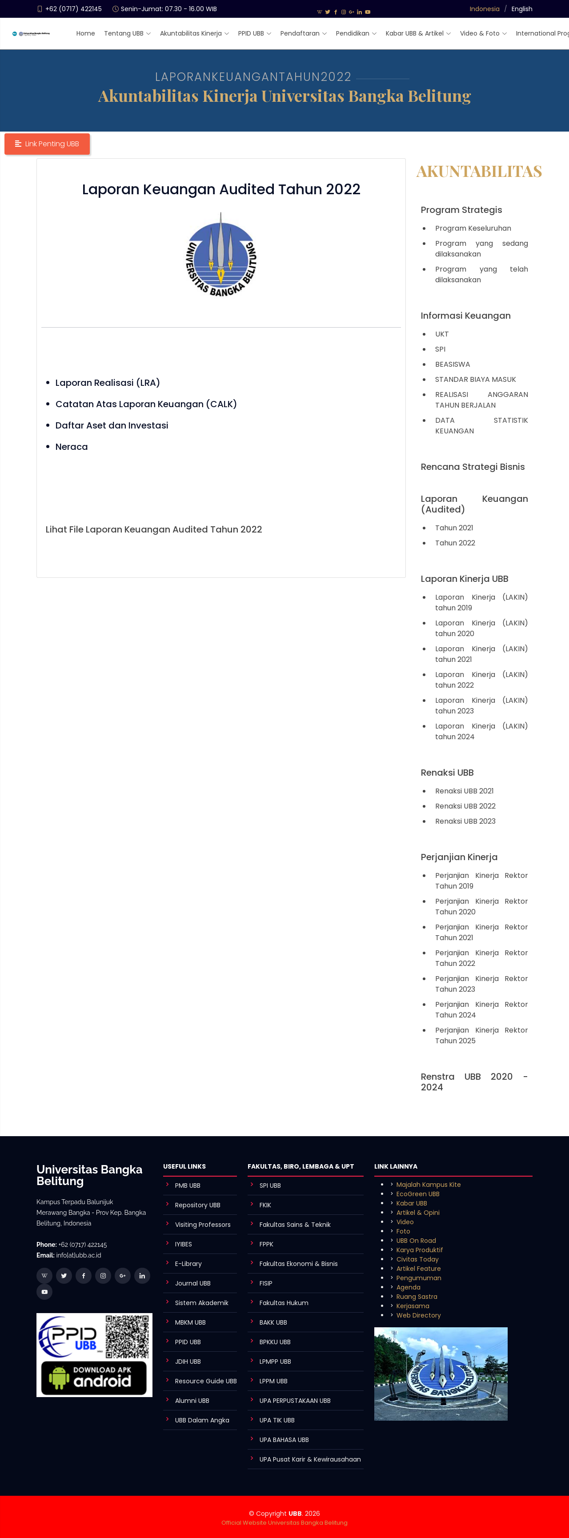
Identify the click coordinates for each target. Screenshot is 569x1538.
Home (85, 33)
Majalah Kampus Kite (429, 1184)
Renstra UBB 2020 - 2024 (474, 1081)
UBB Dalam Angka (202, 1420)
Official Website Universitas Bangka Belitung (284, 1522)
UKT (442, 334)
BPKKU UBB (275, 1342)
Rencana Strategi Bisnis (473, 467)
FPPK (266, 1244)
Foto (403, 1231)
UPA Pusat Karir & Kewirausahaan (310, 1459)
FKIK (265, 1205)
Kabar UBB (412, 1203)
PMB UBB (187, 1185)
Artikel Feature (419, 1268)
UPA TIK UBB (277, 1420)
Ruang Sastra (417, 1296)
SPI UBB (270, 1185)
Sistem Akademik (201, 1302)
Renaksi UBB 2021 (464, 791)
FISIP (266, 1283)
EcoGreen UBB (418, 1194)
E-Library (188, 1263)
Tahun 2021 (454, 528)
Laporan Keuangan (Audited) (474, 504)
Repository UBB (197, 1205)
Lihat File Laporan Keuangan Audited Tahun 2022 (154, 529)
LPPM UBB (274, 1381)
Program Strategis (461, 210)
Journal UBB (193, 1283)
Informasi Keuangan (466, 315)
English (522, 8)
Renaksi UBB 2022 (465, 806)
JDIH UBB (188, 1361)
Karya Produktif (420, 1250)
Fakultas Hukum (284, 1302)
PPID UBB (188, 1342)
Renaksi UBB (447, 772)
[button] (47, 144)
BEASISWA (452, 364)
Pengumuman (419, 1278)
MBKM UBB (190, 1322)
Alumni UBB (192, 1400)
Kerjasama (413, 1306)
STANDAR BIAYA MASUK (475, 379)
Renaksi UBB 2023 (465, 821)
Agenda (409, 1287)
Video (405, 1222)
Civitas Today (418, 1259)
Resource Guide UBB (206, 1381)
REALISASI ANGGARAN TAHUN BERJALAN (481, 399)
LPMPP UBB (275, 1361)
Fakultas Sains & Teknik (295, 1224)
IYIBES (183, 1244)
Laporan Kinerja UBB (465, 579)
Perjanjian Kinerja (459, 857)
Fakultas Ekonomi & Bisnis (299, 1263)
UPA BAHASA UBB (284, 1439)
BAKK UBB (273, 1322)
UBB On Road (416, 1240)
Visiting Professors (203, 1224)
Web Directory (419, 1315)
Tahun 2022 (455, 543)
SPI (440, 349)
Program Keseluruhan (473, 228)
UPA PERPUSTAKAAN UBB (295, 1400)
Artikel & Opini (418, 1212)
